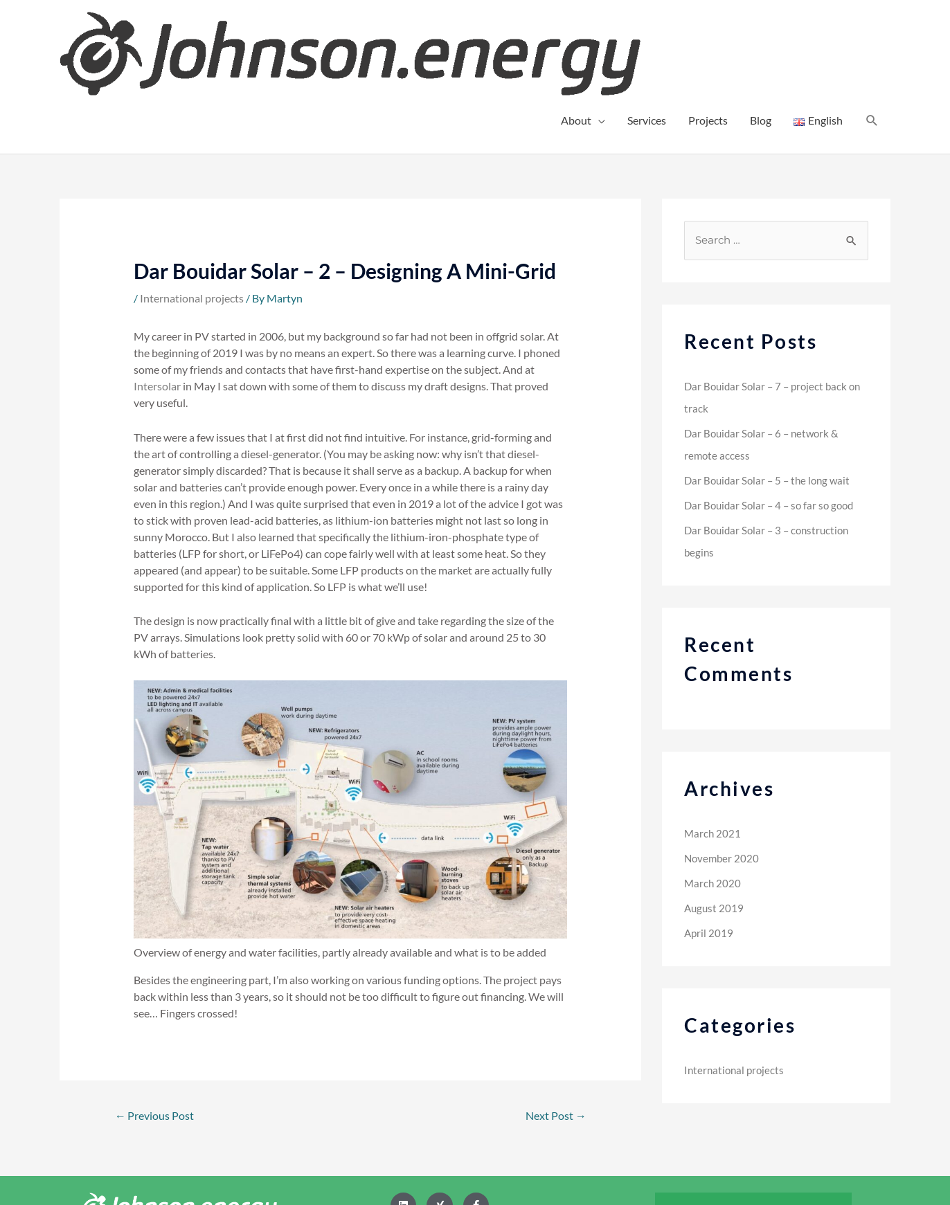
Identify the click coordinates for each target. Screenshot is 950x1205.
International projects (192, 210)
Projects (708, 32)
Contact (734, 1122)
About (576, 32)
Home (679, 1122)
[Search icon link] (872, 33)
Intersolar (157, 298)
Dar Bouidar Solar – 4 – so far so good (772, 418)
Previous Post (157, 1029)
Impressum (814, 1170)
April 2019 (709, 846)
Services (646, 32)
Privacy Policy (808, 1122)
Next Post (553, 1029)
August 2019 (715, 821)
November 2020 (723, 771)
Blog (760, 32)
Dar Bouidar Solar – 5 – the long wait (770, 393)
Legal (731, 1170)
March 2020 (713, 796)
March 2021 (713, 746)
